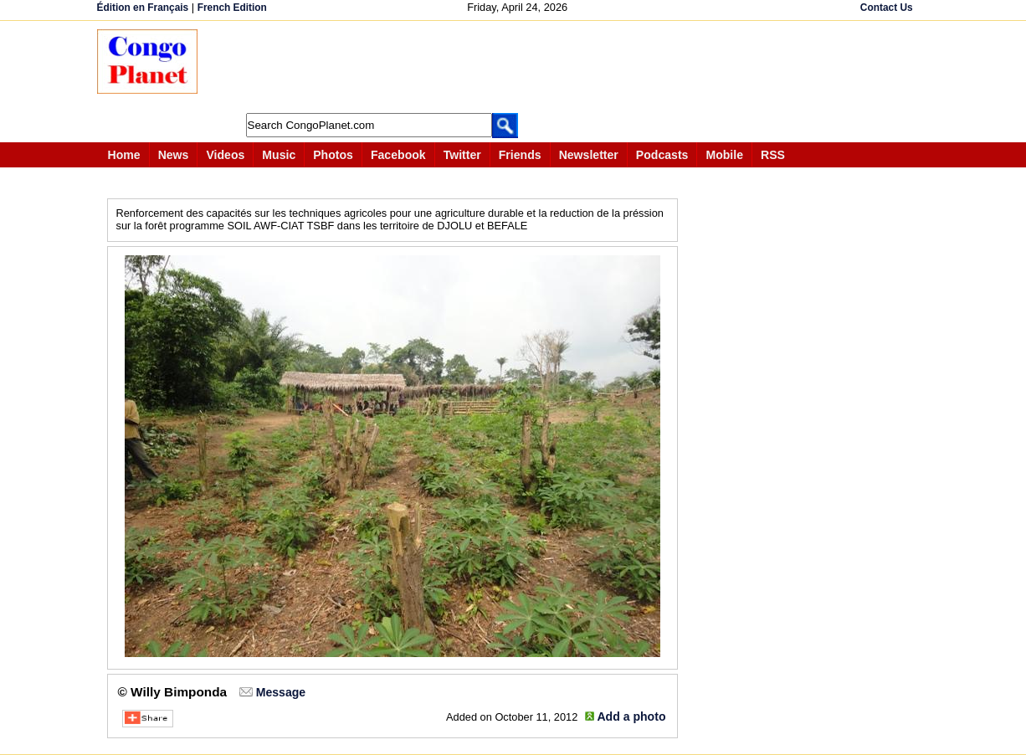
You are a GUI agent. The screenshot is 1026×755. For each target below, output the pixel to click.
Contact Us (886, 7)
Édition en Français (143, 7)
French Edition (232, 7)
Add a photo (631, 716)
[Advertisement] (518, 67)
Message (280, 692)
